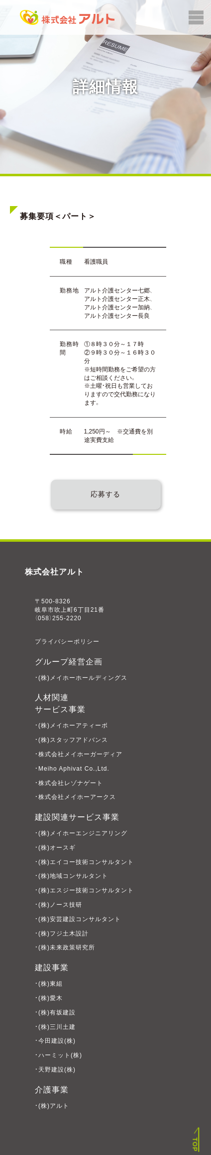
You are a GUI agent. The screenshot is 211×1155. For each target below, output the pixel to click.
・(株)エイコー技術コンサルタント (84, 862)
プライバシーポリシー (67, 641)
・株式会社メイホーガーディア (78, 754)
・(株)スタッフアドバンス (71, 739)
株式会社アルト (54, 572)
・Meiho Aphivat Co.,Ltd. (72, 768)
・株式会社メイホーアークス (75, 797)
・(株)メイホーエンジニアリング (81, 833)
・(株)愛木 (49, 998)
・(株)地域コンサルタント (71, 875)
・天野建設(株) (55, 1069)
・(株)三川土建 (55, 1026)
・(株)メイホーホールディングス (81, 677)
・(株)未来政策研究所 (65, 947)
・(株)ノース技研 (58, 904)
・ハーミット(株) (58, 1055)
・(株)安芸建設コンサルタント (78, 919)
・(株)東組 (49, 983)
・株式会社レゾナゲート (69, 783)
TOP (195, 1145)
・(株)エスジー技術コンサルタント (84, 890)
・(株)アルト (52, 1105)
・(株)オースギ (55, 847)
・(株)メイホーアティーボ (71, 725)
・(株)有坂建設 (55, 1012)
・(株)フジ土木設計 (62, 933)
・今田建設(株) (55, 1040)
